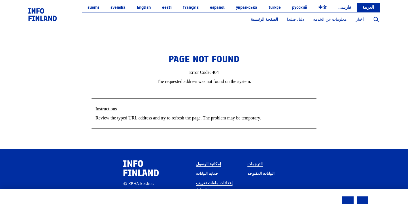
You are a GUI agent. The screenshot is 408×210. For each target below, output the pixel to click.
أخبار (360, 19)
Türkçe (275, 7)
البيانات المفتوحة (261, 173)
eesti (167, 7)
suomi (93, 7)
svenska (118, 7)
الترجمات (255, 164)
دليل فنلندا (295, 19)
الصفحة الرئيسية (264, 19)
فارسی (344, 7)
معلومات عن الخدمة (330, 19)
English (144, 7)
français (191, 7)
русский (299, 7)
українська (246, 7)
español (217, 7)
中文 (322, 7)
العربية (368, 7)
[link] (42, 14)
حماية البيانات (207, 173)
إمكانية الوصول (208, 164)
